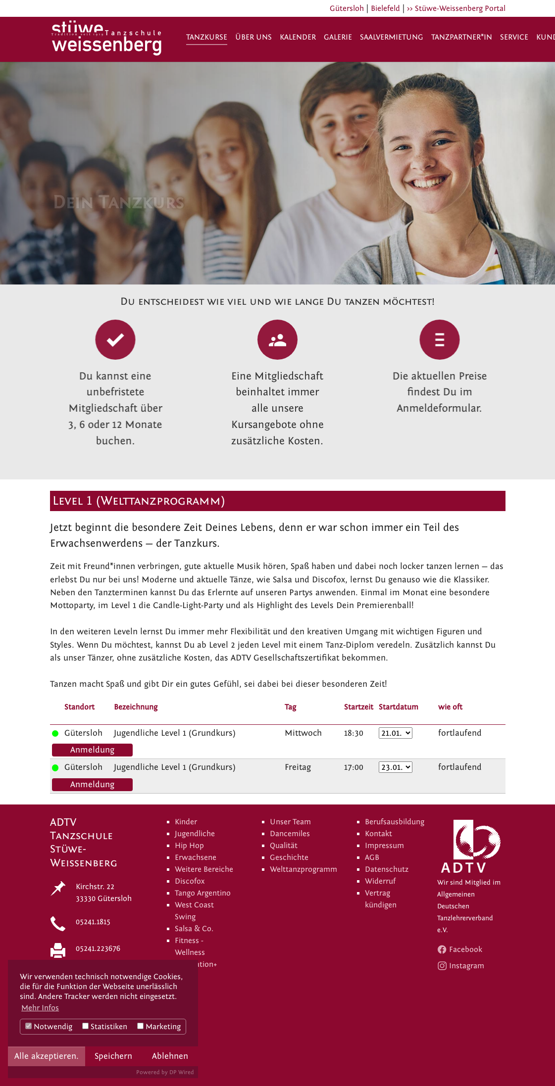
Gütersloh (347, 8)
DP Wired (181, 1072)
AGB (372, 857)
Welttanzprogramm (303, 869)
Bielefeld (385, 8)
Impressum (384, 845)
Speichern (113, 1056)
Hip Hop (189, 845)
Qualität (284, 845)
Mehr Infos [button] (40, 1007)
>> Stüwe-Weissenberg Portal (456, 8)
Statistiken (104, 1026)
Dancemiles (290, 833)
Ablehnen (170, 1056)
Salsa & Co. (194, 928)
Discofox (189, 881)
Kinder (186, 821)
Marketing (159, 1026)
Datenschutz (386, 869)
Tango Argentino (203, 893)
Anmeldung (92, 750)
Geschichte (289, 857)
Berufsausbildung (394, 821)
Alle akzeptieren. (46, 1056)
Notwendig (48, 1026)
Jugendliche (195, 833)
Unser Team (290, 821)
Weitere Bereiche (204, 869)
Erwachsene (195, 857)
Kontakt (378, 833)
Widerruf (380, 881)
